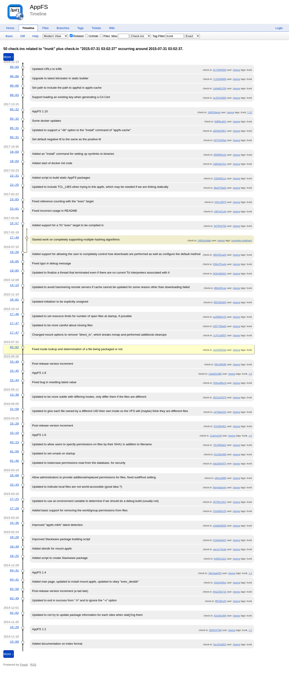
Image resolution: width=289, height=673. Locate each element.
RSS (33, 664)
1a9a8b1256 (219, 88)
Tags (80, 28)
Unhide (91, 36)
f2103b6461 (220, 426)
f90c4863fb (220, 364)
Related (77, 36)
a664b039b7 (219, 131)
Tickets (96, 28)
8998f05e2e (220, 154)
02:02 (14, 613)
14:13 (14, 285)
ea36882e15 (219, 317)
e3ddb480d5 (219, 525)
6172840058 (219, 70)
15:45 (14, 371)
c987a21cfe (220, 211)
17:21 (14, 499)
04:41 (14, 570)
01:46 (14, 461)
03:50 (14, 589)
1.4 (250, 573)
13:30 (14, 395)
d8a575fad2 (220, 187)
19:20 (14, 537)
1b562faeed (214, 112)
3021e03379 (219, 397)
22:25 (14, 185)
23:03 (14, 199)
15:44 (14, 380)
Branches (63, 28)
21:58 (14, 409)
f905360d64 (220, 302)
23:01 (14, 209)
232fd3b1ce (220, 178)
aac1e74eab (219, 549)
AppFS (39, 7)
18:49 (14, 547)
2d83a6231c (219, 164)
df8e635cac (220, 288)
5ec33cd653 (219, 644)
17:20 (14, 508)
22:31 (14, 176)
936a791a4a (219, 264)
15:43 (14, 485)
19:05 (14, 261)
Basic (9, 36)
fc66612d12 (220, 558)
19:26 (14, 252)
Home (10, 28)
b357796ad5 (219, 326)
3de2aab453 (214, 573)
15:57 (14, 223)
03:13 (14, 442)
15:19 (14, 433)
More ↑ (9, 57)
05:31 (14, 128)
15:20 (14, 424)
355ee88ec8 (219, 383)
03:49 (14, 598)
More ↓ (9, 654)
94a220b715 (219, 591)
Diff (22, 36)
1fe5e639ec (220, 582)
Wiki (112, 28)
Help (35, 36)
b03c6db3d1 (219, 273)
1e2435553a (219, 350)
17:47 (14, 323)
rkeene (236, 70)
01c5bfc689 (220, 454)
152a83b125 (219, 511)
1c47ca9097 (219, 335)
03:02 (14, 347)
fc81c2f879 (220, 202)
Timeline (28, 28)
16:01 (14, 300)
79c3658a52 (219, 445)
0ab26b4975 (219, 463)
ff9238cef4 (220, 601)
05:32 (14, 109)
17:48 (14, 314)
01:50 (14, 451)
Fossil (24, 664)
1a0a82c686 (215, 373)
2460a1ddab (204, 240)
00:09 (14, 67)
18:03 (14, 152)
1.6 (250, 435)
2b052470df (215, 630)
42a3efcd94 (220, 615)
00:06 (14, 76)
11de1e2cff (216, 435)
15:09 (14, 642)
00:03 (14, 95)
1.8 (250, 373)
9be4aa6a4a (219, 487)
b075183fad (220, 140)
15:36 (14, 523)
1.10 (249, 112)
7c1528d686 (219, 79)
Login (279, 28)
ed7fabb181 (220, 412)
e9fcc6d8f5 (220, 478)
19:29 (14, 627)
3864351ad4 (219, 254)
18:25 (14, 556)
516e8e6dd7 (219, 540)
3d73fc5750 (220, 226)
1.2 (250, 630)
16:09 (14, 475)
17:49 (14, 238)
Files (45, 28)
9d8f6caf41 (220, 121)
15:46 (14, 362)
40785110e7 (219, 502)
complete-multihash (241, 240)
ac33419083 (219, 97)
